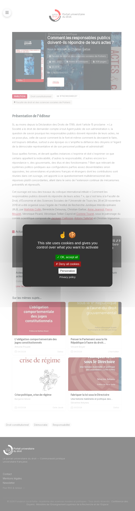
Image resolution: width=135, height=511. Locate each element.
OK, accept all (67, 257)
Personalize (67, 271)
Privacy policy (67, 277)
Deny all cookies (67, 264)
